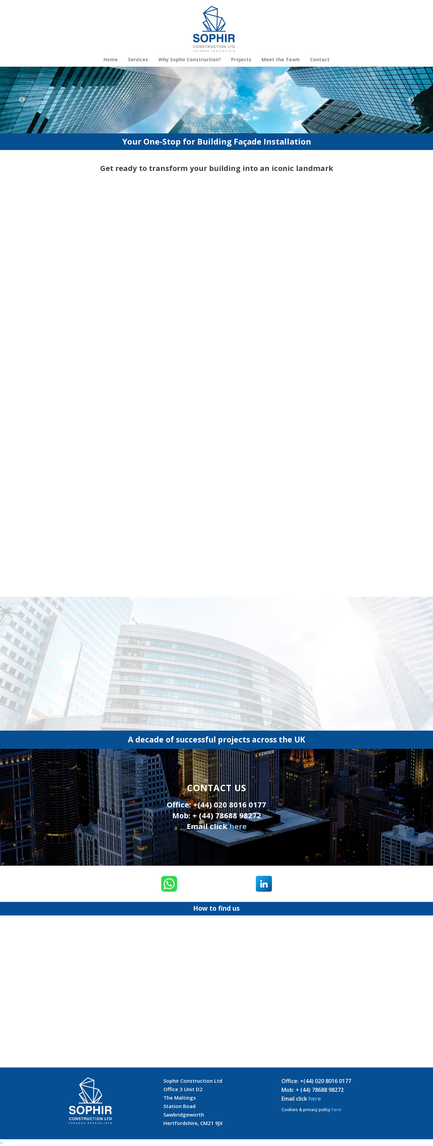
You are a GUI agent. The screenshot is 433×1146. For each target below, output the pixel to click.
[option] (216, 100)
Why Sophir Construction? (189, 59)
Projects (241, 59)
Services (138, 59)
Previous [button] (22, 99)
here (238, 826)
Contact (319, 59)
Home (111, 59)
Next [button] (411, 99)
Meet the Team (280, 59)
